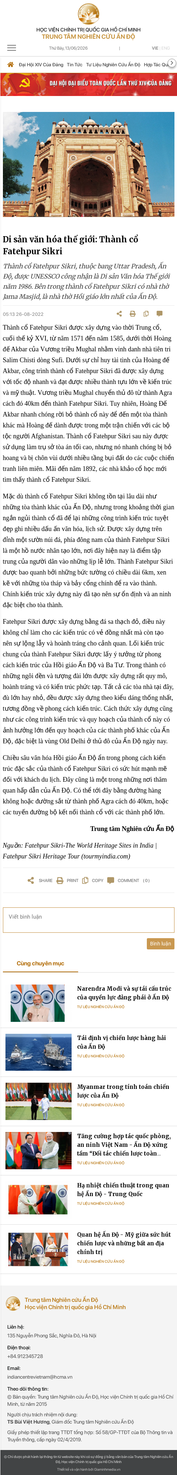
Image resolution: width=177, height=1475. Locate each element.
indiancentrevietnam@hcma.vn (39, 1377)
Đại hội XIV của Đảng (41, 64)
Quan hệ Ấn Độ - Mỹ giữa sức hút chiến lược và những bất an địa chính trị (124, 1243)
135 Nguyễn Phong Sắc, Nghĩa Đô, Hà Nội (51, 1335)
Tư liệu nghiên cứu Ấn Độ (113, 64)
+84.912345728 (25, 1356)
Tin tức (75, 64)
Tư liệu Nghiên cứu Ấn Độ (100, 1006)
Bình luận (160, 944)
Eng (165, 48)
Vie (155, 48)
